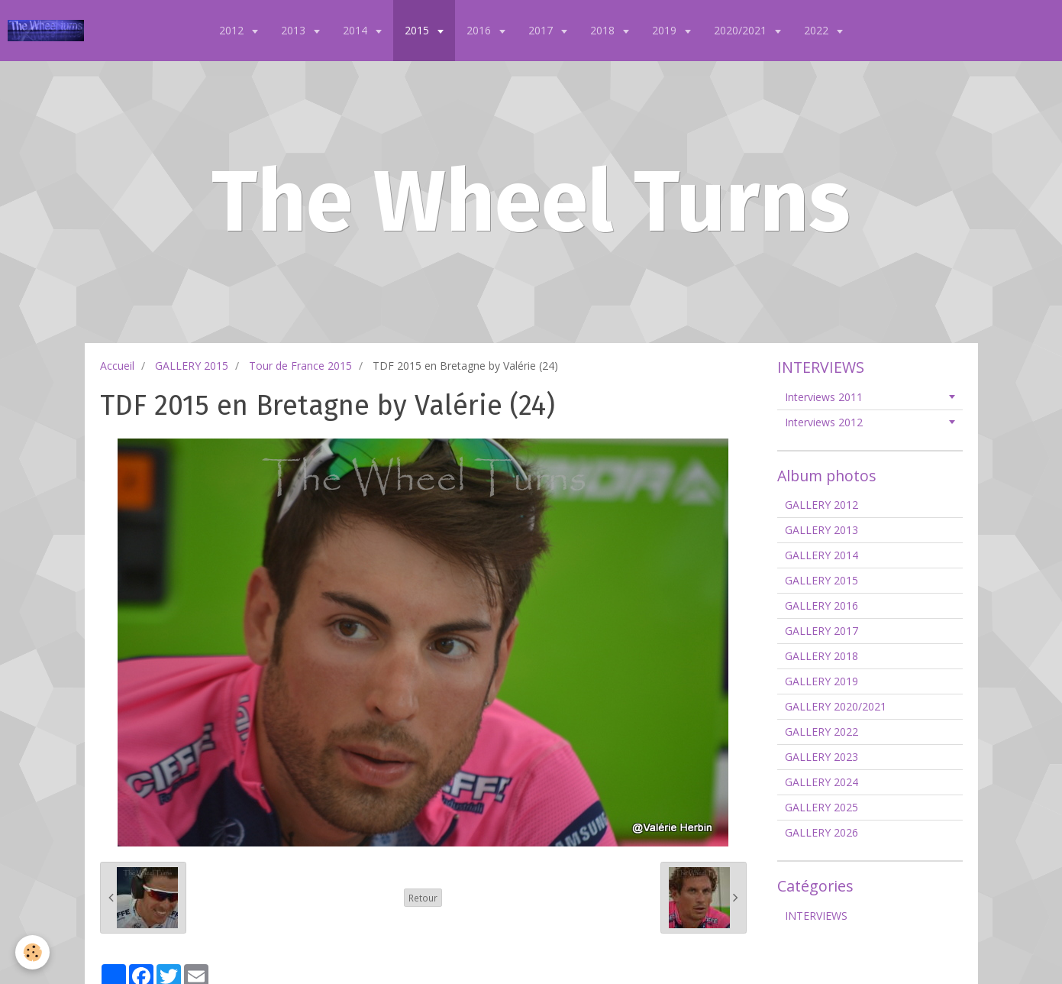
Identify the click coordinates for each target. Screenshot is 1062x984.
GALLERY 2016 (821, 605)
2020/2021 (742, 30)
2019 (665, 30)
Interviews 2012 (824, 422)
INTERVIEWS (816, 915)
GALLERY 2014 (821, 555)
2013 (294, 30)
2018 (604, 30)
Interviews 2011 (824, 397)
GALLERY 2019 (821, 681)
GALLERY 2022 (821, 731)
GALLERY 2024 (821, 782)
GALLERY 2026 (821, 832)
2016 (480, 30)
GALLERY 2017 (821, 630)
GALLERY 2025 (821, 807)
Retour (422, 898)
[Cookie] (32, 952)
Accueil (117, 365)
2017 (542, 30)
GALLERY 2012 (821, 504)
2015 (418, 30)
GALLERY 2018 (821, 656)
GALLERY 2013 (821, 530)
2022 (817, 30)
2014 (356, 30)
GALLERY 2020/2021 (835, 706)
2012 (233, 30)
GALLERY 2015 (191, 365)
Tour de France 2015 (300, 365)
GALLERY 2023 (821, 756)
